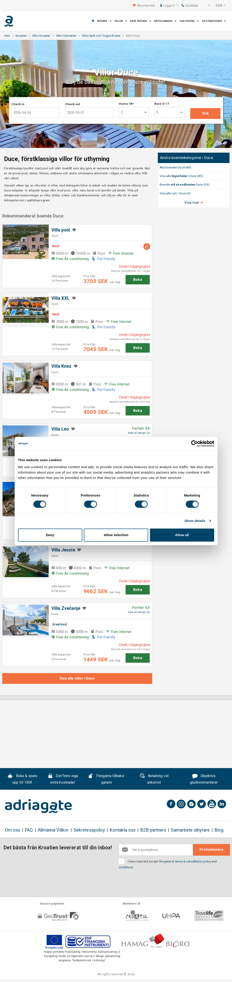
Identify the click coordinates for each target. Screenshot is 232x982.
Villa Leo (60, 429)
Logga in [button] (171, 5)
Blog (218, 830)
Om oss (12, 830)
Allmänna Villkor (53, 830)
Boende (104, 21)
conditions (126, 867)
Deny (50, 535)
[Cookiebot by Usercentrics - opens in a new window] (194, 443)
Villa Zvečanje (65, 608)
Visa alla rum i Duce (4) (175, 193)
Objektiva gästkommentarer (204, 779)
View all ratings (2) (139, 432)
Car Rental (189, 21)
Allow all (182, 535)
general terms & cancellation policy (187, 861)
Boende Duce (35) (184, 184)
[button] (206, 5)
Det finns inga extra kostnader (63, 779)
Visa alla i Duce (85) (181, 176)
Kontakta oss (123, 830)
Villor (121, 21)
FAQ (29, 830)
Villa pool (60, 230)
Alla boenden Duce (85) (175, 167)
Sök (205, 113)
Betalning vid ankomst (154, 779)
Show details (194, 521)
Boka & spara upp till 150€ (22, 779)
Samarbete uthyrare (190, 830)
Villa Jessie (63, 550)
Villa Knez (61, 366)
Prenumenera (211, 849)
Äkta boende (140, 21)
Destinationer (214, 21)
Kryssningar (165, 21)
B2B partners (153, 830)
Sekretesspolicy (89, 830)
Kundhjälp (189, 5)
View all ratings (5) (139, 612)
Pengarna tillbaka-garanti (106, 779)
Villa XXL (60, 298)
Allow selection (116, 535)
